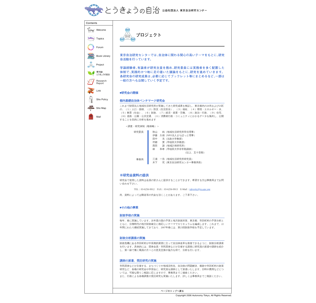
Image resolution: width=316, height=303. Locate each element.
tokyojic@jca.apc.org (199, 189)
